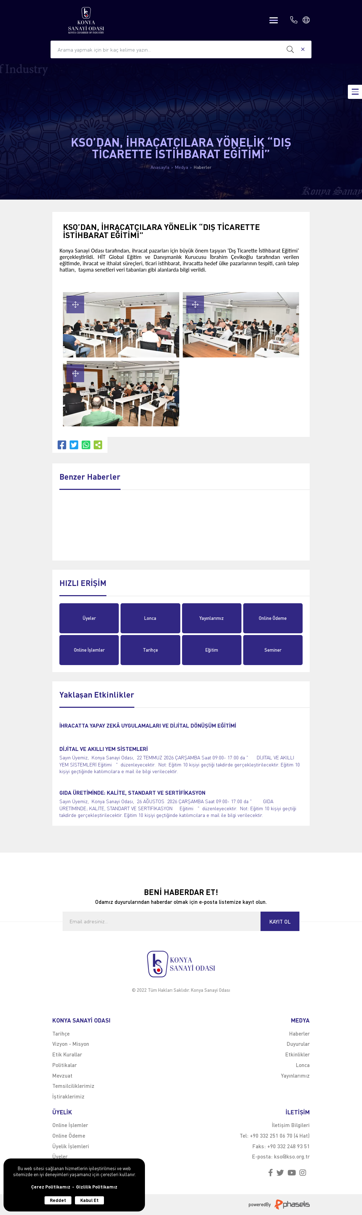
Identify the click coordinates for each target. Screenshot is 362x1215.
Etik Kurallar (67, 1054)
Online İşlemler (89, 650)
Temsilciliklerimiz (73, 1086)
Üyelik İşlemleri (70, 1146)
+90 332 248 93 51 (288, 1146)
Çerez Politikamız (50, 1187)
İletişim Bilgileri (291, 1125)
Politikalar (64, 1065)
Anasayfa (160, 167)
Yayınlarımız (211, 618)
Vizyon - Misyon (70, 1044)
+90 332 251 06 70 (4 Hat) (280, 1135)
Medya (181, 167)
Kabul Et (89, 1200)
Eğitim (211, 650)
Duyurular (298, 1044)
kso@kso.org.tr (292, 1156)
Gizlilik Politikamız (96, 1187)
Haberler (202, 167)
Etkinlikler (297, 1054)
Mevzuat (62, 1075)
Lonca (150, 618)
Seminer (272, 650)
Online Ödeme (273, 618)
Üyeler (89, 618)
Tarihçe (150, 650)
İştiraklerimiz (68, 1096)
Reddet (58, 1200)
